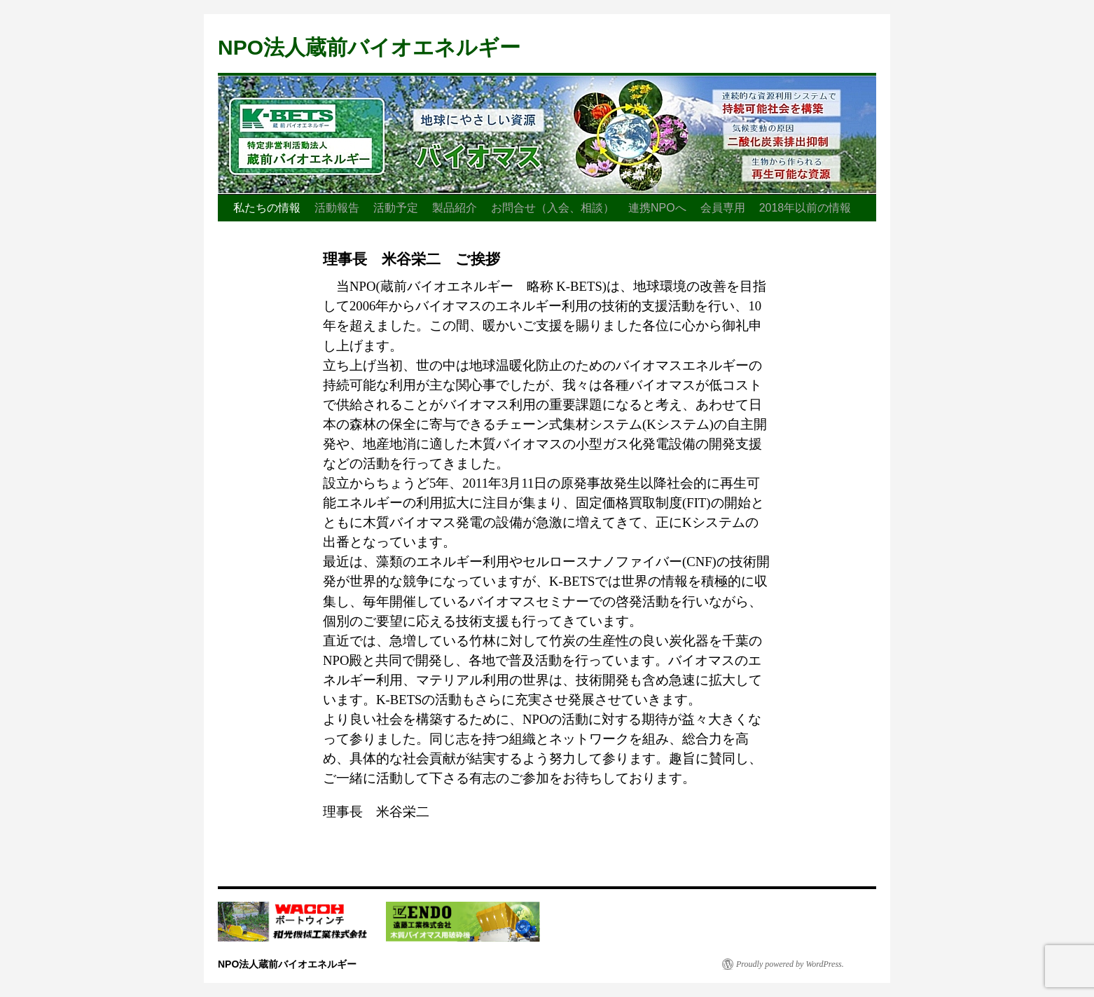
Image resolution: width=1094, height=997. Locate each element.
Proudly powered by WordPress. (790, 964)
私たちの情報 (266, 208)
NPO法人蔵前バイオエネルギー (369, 47)
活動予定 (395, 208)
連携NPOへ (657, 208)
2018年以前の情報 (805, 208)
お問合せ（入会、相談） (552, 208)
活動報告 (336, 208)
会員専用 (722, 208)
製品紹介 (454, 208)
